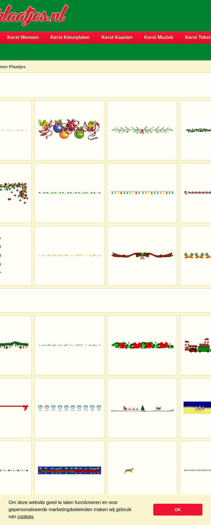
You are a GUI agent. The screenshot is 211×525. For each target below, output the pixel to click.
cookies (25, 516)
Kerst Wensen (23, 37)
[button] (37, 517)
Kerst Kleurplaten (70, 37)
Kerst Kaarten (117, 37)
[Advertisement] (142, 25)
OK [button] (178, 509)
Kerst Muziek (159, 37)
